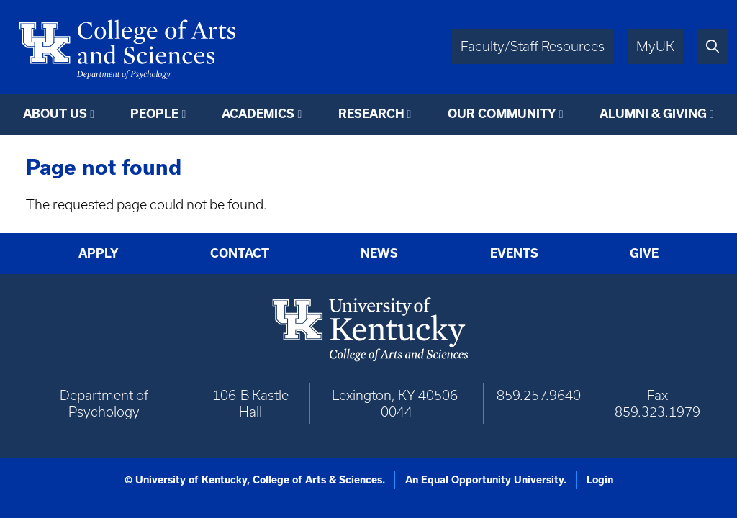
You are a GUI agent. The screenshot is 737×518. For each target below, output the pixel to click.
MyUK (655, 46)
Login (600, 480)
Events (514, 253)
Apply (98, 253)
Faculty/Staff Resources (533, 46)
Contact (239, 253)
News (379, 253)
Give (644, 253)
